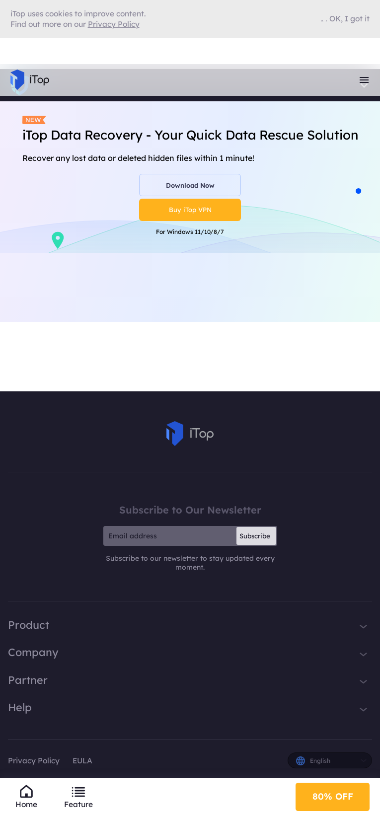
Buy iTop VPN (190, 210)
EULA (82, 760)
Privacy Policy (34, 760)
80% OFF (332, 796)
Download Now (190, 185)
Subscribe (254, 536)
